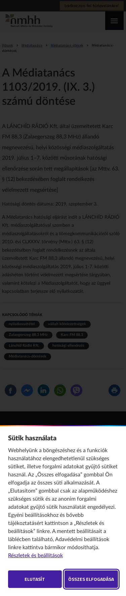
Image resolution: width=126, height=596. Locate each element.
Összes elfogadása (91, 579)
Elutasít (35, 579)
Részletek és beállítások (35, 555)
